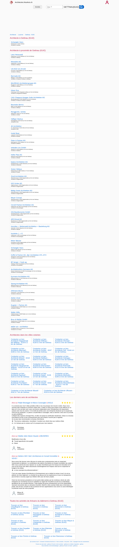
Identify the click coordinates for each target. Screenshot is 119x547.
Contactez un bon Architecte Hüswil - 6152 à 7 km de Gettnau (42, 382)
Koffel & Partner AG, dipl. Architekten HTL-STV (28, 255)
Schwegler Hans (17, 42)
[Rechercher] (81, 7)
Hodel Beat (15, 133)
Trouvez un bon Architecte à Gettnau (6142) (63, 514)
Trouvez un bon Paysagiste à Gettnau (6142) (41, 514)
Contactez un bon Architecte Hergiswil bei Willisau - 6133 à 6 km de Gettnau (20, 366)
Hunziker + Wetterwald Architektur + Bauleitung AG (30, 226)
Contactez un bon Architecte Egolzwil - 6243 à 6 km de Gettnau (20, 375)
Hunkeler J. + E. (17, 233)
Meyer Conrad (16, 197)
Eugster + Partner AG (19, 305)
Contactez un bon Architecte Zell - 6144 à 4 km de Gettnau (64, 350)
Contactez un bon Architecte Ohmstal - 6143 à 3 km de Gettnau (64, 340)
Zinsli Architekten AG (19, 176)
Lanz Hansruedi (17, 54)
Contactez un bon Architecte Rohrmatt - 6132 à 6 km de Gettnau (64, 365)
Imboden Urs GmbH (18, 147)
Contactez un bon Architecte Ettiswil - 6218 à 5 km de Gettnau (20, 358)
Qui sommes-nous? (34, 541)
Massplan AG (16, 61)
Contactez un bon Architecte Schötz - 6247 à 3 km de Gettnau (42, 350)
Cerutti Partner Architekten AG (22, 205)
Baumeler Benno (17, 104)
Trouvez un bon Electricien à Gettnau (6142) (63, 506)
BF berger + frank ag (19, 262)
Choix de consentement (83, 541)
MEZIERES (44, 436)
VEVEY (14, 458)
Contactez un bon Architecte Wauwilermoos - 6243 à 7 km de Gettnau (64, 383)
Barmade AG (16, 76)
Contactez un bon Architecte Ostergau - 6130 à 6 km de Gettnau (64, 358)
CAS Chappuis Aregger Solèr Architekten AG (28, 97)
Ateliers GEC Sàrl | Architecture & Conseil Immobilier (38, 456)
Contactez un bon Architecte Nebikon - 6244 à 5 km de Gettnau (42, 358)
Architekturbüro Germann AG (22, 269)
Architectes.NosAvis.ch (23, 2)
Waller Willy (15, 312)
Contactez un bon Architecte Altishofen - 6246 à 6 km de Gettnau (64, 375)
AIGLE (50, 403)
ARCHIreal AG (16, 219)
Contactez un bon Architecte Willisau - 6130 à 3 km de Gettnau (42, 340)
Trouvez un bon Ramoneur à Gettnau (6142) (58, 537)
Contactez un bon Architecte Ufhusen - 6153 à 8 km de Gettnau (58, 391)
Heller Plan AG (16, 154)
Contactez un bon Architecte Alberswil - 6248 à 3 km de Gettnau (20, 350)
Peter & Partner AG (18, 140)
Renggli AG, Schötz (18, 111)
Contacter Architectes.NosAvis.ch (47, 541)
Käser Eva (15, 90)
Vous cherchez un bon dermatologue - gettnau (52, 545)
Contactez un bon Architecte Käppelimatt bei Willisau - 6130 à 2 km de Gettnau (19, 341)
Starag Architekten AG (19, 283)
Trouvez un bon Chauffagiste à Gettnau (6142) (19, 506)
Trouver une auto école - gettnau (43, 544)
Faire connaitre (59, 541)
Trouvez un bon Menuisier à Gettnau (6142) (62, 530)
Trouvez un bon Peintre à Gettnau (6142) (24, 537)
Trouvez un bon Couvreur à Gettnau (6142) (40, 506)
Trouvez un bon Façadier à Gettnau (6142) (20, 529)
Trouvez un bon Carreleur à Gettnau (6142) (18, 522)
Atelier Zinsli (15, 298)
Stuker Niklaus (16, 169)
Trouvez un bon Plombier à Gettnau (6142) (20, 513)
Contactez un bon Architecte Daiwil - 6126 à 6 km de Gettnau (42, 375)
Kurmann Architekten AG (20, 276)
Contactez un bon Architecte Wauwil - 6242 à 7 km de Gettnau (25, 391)
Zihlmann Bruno (17, 290)
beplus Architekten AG (19, 162)
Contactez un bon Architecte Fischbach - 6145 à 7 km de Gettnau (20, 382)
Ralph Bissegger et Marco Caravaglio (32, 403)
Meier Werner (16, 240)
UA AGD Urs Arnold (18, 69)
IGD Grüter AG (16, 183)
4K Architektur (16, 126)
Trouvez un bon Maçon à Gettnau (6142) (64, 521)
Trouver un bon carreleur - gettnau (60, 544)
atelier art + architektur (19, 326)
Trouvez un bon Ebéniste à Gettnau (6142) (42, 529)
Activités (37, 7)
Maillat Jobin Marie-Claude (28, 436)
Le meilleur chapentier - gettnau (76, 544)
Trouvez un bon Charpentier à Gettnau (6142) (41, 522)
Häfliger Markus (17, 119)
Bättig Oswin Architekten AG (21, 190)
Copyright (75, 541)
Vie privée (66, 541)
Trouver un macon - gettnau (70, 545)
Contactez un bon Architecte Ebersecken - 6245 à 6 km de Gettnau (42, 365)
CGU (71, 541)
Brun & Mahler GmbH (19, 319)
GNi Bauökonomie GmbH (20, 212)
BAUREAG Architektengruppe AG (23, 83)
